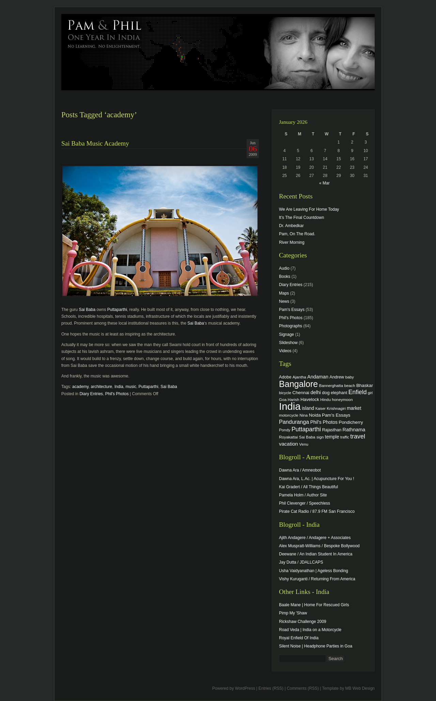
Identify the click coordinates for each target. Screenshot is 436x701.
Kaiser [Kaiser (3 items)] (320, 408)
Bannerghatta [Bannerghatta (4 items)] (331, 385)
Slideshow (288, 342)
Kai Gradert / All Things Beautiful (308, 486)
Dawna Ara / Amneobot (300, 470)
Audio (284, 268)
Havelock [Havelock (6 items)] (309, 399)
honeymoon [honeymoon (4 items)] (342, 399)
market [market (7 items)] (354, 408)
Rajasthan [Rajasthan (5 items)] (331, 430)
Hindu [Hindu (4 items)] (325, 399)
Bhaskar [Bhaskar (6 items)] (364, 385)
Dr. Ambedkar (291, 225)
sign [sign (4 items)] (320, 437)
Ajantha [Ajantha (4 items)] (299, 377)
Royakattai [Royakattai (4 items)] (288, 437)
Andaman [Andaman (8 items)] (317, 376)
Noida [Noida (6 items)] (315, 415)
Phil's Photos (117, 393)
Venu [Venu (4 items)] (303, 444)
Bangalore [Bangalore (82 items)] (298, 384)
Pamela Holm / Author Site (303, 495)
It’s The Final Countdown (301, 217)
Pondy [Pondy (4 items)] (284, 430)
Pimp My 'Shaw (293, 613)
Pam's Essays (292, 309)
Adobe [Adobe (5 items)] (285, 377)
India (118, 386)
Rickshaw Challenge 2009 (302, 621)
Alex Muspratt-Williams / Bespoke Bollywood (319, 545)
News (284, 301)
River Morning (292, 242)
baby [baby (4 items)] (349, 377)
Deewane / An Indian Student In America (315, 554)
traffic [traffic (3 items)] (344, 437)
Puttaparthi (117, 309)
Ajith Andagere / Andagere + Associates (315, 537)
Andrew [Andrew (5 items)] (336, 377)
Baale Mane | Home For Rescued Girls (314, 604)
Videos (285, 350)
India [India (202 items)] (290, 406)
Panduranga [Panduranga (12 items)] (294, 422)
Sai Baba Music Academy (95, 143)
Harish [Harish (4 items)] (293, 399)
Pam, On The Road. (297, 234)
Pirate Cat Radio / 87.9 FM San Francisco (317, 511)
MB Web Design (360, 688)
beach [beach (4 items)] (349, 385)
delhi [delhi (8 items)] (315, 392)
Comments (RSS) (303, 688)
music (131, 386)
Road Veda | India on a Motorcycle (310, 629)
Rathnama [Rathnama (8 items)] (354, 429)
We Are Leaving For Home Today (309, 209)
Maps (284, 293)
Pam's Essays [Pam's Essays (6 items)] (336, 415)
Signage (286, 334)
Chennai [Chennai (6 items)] (300, 392)
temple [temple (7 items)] (332, 436)
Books (284, 276)
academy (80, 386)
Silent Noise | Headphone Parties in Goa (315, 646)
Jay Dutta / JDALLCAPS (301, 562)
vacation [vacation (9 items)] (288, 444)
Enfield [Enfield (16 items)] (357, 392)
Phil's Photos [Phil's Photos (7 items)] (324, 422)
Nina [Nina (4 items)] (303, 415)
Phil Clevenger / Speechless (304, 503)
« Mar (324, 183)
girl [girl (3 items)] (370, 393)
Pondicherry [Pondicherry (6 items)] (351, 422)
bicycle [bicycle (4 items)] (285, 392)
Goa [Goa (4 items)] (282, 399)
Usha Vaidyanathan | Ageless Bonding (313, 570)
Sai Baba (87, 309)
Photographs (290, 326)
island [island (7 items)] (308, 408)
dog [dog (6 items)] (325, 392)
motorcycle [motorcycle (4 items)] (288, 415)
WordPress (245, 688)
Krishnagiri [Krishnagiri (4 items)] (336, 408)
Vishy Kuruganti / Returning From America (317, 579)
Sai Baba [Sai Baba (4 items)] (307, 437)
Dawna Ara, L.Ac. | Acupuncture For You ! (316, 478)
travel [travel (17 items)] (357, 436)
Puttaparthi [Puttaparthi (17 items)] (306, 429)
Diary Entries (91, 393)
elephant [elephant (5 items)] (339, 392)
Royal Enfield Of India (298, 638)
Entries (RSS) (271, 688)
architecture (101, 386)
